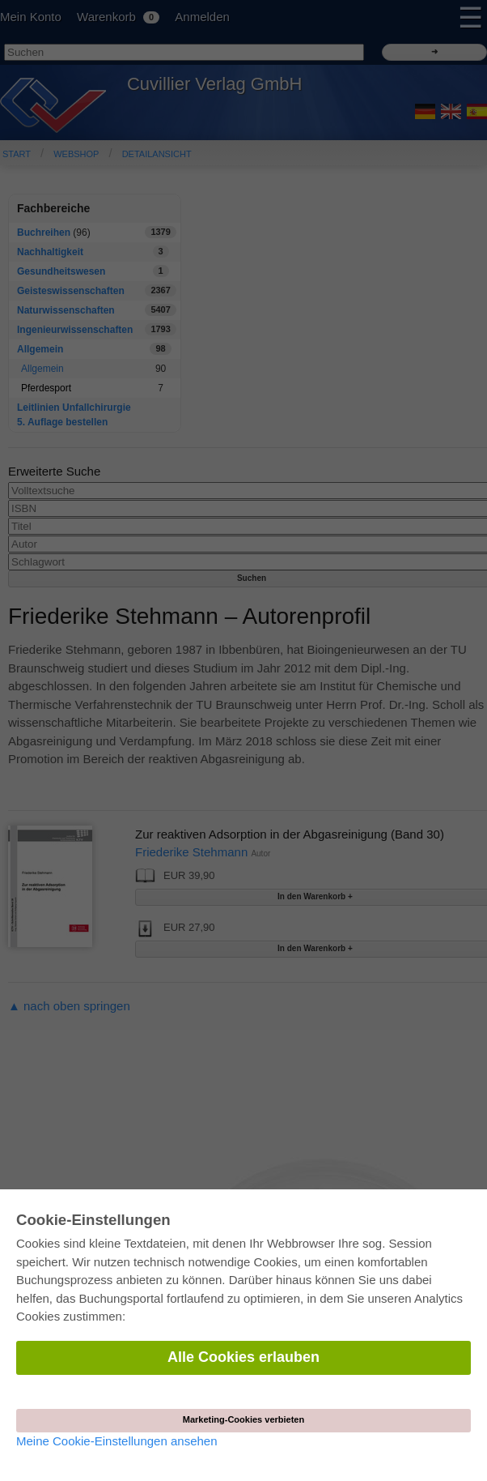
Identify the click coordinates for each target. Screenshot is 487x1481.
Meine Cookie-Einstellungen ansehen (117, 1441)
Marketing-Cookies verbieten (243, 1419)
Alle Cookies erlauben (243, 1357)
